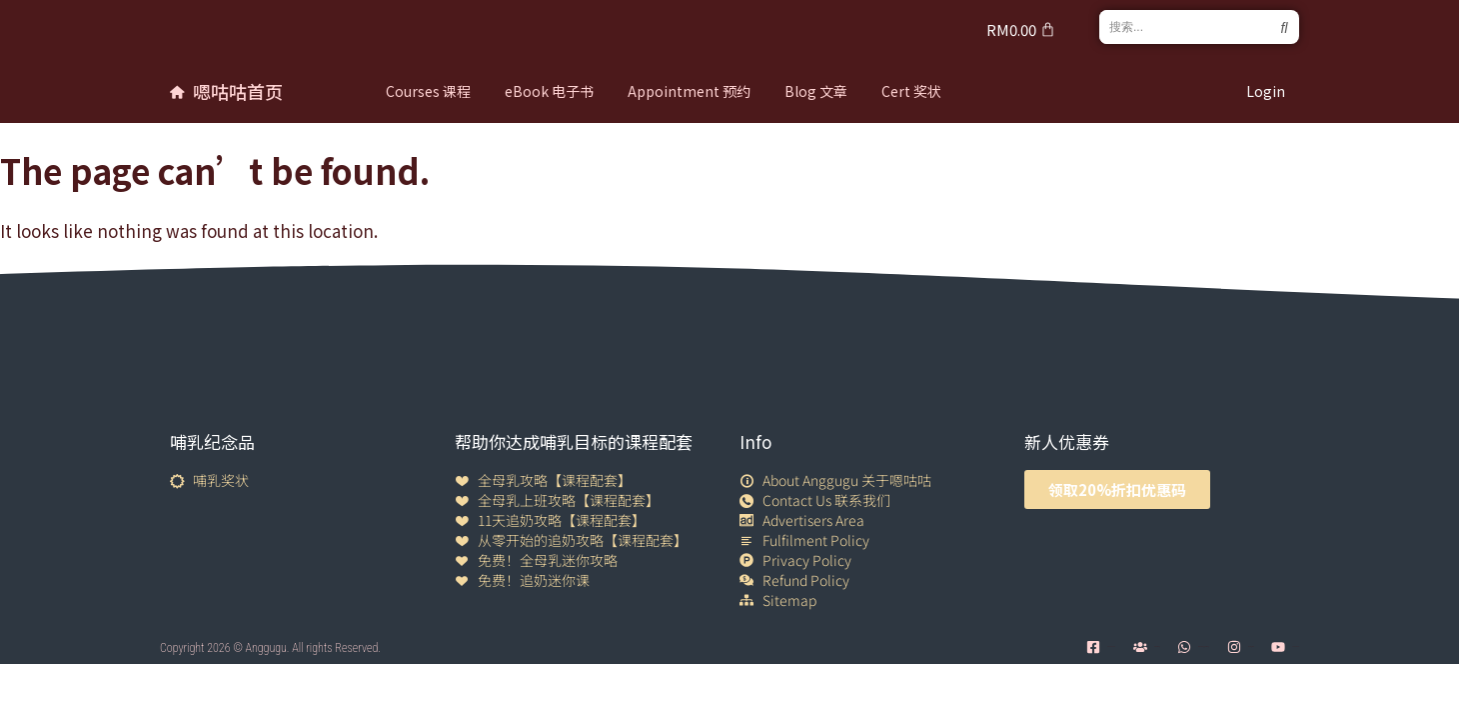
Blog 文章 (815, 91)
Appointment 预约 (689, 91)
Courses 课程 (428, 91)
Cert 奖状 (911, 91)
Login (1265, 91)
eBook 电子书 (549, 91)
